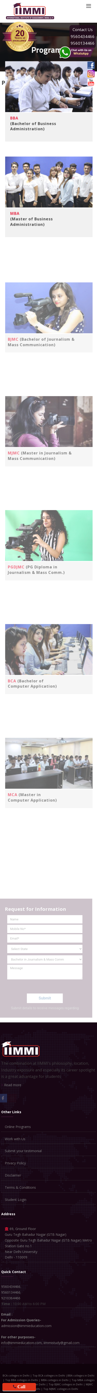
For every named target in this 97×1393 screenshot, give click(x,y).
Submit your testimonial (23, 1151)
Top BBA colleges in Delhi (21, 1380)
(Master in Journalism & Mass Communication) (41, 458)
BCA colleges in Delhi (16, 1375)
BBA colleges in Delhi (81, 1375)
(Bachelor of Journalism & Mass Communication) (42, 344)
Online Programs (18, 1126)
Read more (11, 1085)
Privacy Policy (15, 1163)
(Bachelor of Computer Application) (33, 685)
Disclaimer (13, 1175)
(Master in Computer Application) (33, 799)
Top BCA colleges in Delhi (49, 1375)
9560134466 (83, 43)
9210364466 (10, 1298)
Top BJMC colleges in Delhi (66, 1384)
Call (19, 1386)
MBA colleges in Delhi (54, 1380)
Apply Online (85, 15)
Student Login (15, 1199)
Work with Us (15, 1139)
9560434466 (83, 36)
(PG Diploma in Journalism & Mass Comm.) (37, 572)
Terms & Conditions (20, 1187)
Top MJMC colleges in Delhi (60, 1389)
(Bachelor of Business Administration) (34, 124)
